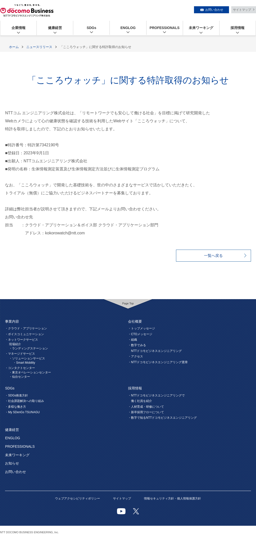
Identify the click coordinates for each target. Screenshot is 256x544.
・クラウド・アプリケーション (26, 328)
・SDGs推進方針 (16, 395)
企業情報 (19, 28)
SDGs (91, 28)
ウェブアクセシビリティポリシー (77, 498)
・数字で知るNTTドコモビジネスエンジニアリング (162, 417)
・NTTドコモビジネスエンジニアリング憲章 (158, 362)
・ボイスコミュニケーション (24, 334)
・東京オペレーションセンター (30, 372)
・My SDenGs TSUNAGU (22, 412)
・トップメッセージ (141, 328)
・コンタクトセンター (20, 368)
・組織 (132, 339)
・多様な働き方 (15, 406)
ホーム (14, 47)
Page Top (128, 303)
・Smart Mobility (24, 362)
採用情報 (237, 28)
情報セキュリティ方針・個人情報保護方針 (172, 498)
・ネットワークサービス (21, 339)
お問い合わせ (214, 10)
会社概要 (135, 321)
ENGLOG (128, 28)
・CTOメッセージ (140, 334)
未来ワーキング (201, 28)
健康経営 (55, 28)
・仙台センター (19, 376)
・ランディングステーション (28, 348)
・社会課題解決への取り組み (24, 401)
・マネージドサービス (20, 353)
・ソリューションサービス (27, 358)
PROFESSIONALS (165, 28)
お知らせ (12, 463)
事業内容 (12, 321)
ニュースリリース (39, 47)
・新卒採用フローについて (146, 412)
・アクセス (135, 356)
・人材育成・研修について (146, 406)
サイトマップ (242, 10)
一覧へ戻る (213, 255)
